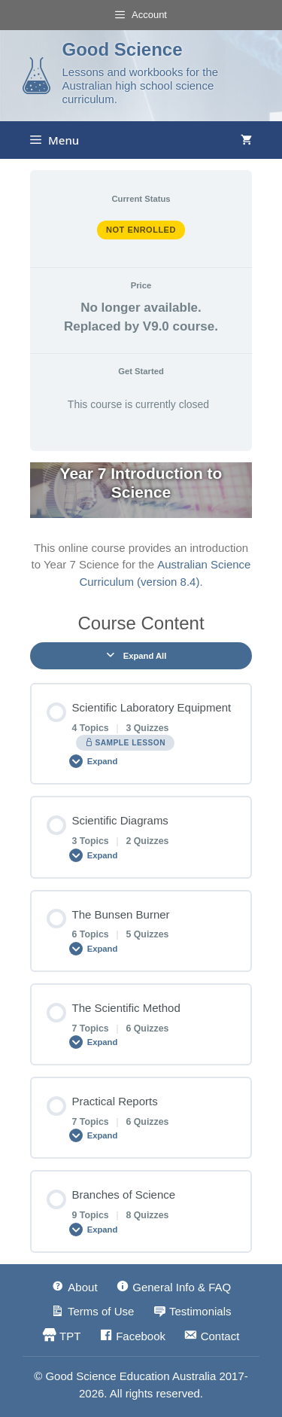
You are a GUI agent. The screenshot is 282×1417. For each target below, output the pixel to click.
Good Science (122, 49)
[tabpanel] (141, 526)
